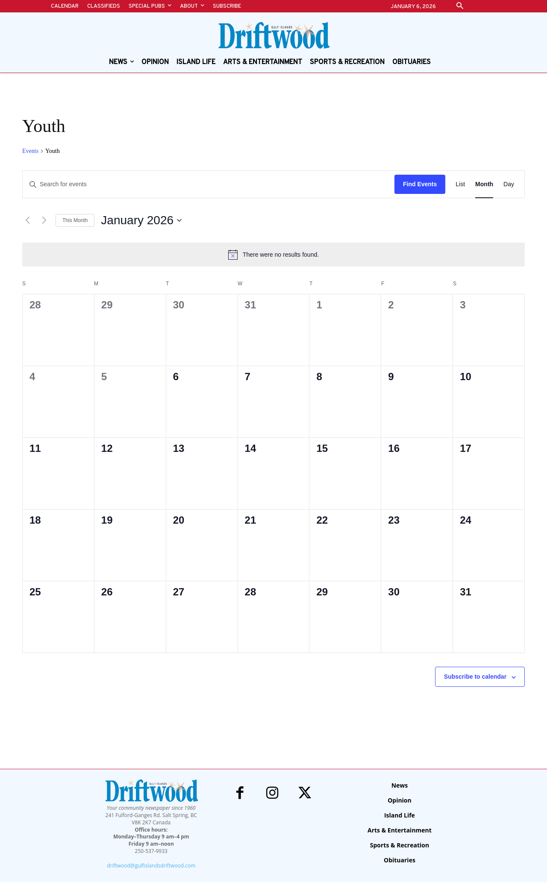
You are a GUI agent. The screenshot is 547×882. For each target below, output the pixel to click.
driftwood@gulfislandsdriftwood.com (151, 865)
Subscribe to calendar (475, 676)
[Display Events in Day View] (508, 184)
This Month (75, 220)
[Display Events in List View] (460, 184)
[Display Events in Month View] (484, 184)
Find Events (420, 184)
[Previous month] (27, 220)
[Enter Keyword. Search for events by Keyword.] (208, 184)
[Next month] (44, 220)
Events (30, 151)
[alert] (273, 255)
